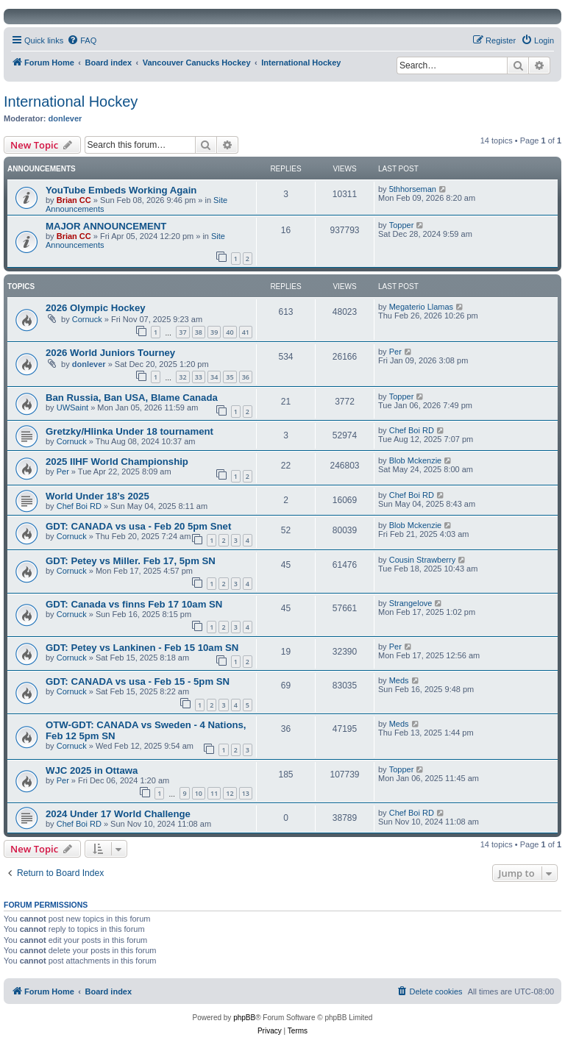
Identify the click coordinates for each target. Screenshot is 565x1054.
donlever (65, 118)
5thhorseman (412, 189)
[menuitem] (81, 40)
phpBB (244, 1018)
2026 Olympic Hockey (96, 307)
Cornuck (87, 319)
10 (198, 793)
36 (245, 377)
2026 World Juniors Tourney (110, 352)
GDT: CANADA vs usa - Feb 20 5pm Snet (138, 526)
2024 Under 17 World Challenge (118, 813)
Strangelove (411, 603)
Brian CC (74, 200)
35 (229, 377)
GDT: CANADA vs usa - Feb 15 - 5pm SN (138, 681)
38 (198, 332)
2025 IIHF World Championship (117, 461)
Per (395, 351)
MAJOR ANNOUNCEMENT (106, 226)
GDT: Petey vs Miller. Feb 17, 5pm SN (131, 560)
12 (229, 793)
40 (229, 332)
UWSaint (72, 407)
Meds (399, 680)
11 (214, 793)
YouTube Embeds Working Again (121, 190)
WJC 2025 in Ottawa (92, 770)
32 (182, 377)
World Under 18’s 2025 (97, 496)
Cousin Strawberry (422, 559)
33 (198, 377)
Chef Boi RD (411, 430)
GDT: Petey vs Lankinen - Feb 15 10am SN (142, 647)
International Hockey (71, 101)
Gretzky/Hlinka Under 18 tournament (129, 431)
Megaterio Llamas (421, 306)
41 (245, 332)
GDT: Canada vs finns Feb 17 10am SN (134, 604)
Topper (401, 225)
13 (245, 793)
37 (182, 332)
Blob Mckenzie (415, 460)
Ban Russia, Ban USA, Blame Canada (132, 397)
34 (214, 377)
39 (214, 332)
